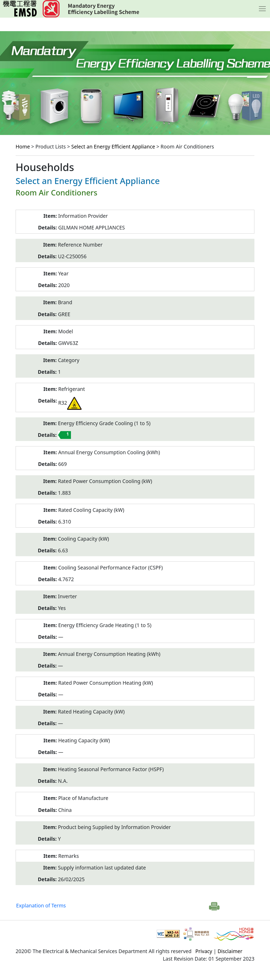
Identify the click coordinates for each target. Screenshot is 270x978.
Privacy (203, 951)
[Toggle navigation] (262, 8)
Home (23, 146)
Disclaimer (230, 951)
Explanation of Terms (41, 905)
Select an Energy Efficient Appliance (113, 146)
